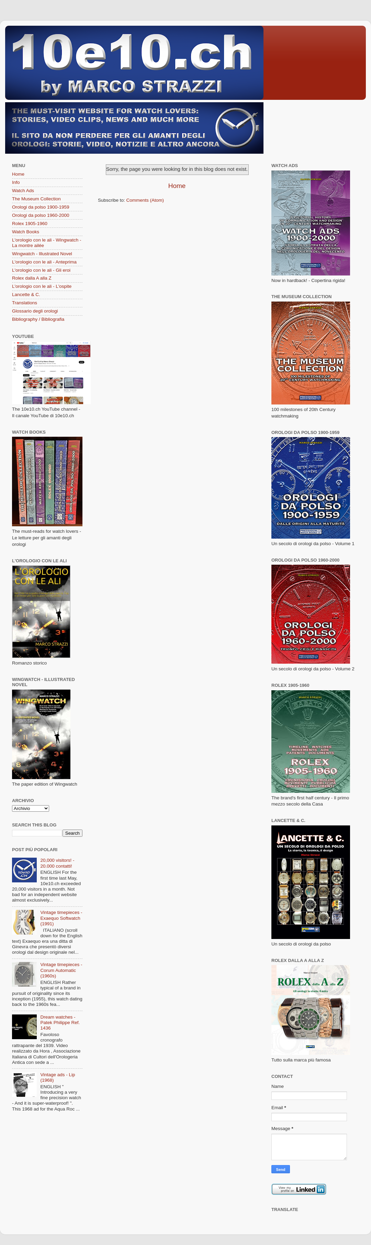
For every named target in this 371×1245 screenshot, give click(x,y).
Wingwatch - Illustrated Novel (42, 253)
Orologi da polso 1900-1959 (40, 207)
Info (16, 182)
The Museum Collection (36, 198)
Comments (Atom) (145, 200)
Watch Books (25, 231)
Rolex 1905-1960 (29, 223)
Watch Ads (23, 190)
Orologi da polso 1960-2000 (40, 215)
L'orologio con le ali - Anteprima (44, 262)
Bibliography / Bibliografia (38, 319)
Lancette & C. (26, 294)
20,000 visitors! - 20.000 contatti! (57, 863)
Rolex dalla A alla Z (32, 278)
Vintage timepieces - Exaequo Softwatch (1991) (61, 918)
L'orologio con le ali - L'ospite (41, 286)
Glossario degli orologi (35, 311)
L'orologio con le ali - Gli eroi (41, 270)
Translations (24, 302)
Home (177, 185)
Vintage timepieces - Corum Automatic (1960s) (61, 970)
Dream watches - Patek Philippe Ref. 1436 (60, 1022)
